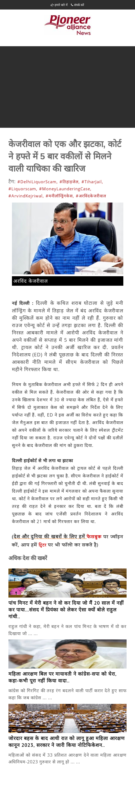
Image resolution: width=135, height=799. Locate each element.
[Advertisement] (67, 87)
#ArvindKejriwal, (26, 195)
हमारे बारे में (59, 5)
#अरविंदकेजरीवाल (91, 195)
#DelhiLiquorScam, (37, 181)
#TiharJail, (92, 181)
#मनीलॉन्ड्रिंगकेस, (60, 195)
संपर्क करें (77, 5)
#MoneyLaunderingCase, (65, 188)
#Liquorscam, (22, 188)
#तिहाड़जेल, (69, 181)
